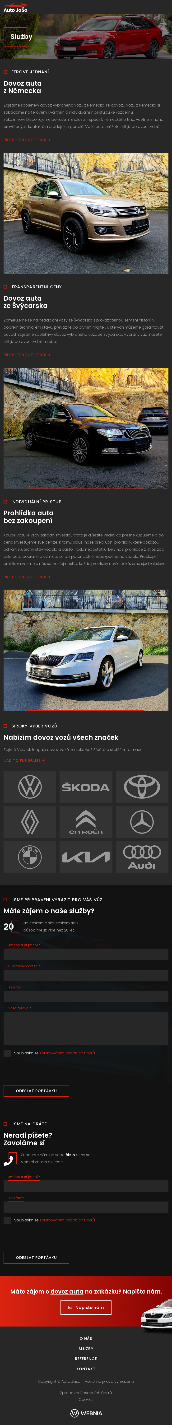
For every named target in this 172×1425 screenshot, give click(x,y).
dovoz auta (67, 1291)
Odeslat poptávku (36, 1091)
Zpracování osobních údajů (86, 1393)
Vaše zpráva (19, 1008)
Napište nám (86, 1307)
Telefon (14, 987)
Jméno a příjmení (24, 945)
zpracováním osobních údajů (67, 1053)
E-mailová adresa (24, 966)
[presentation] (40, 1071)
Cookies (86, 1399)
